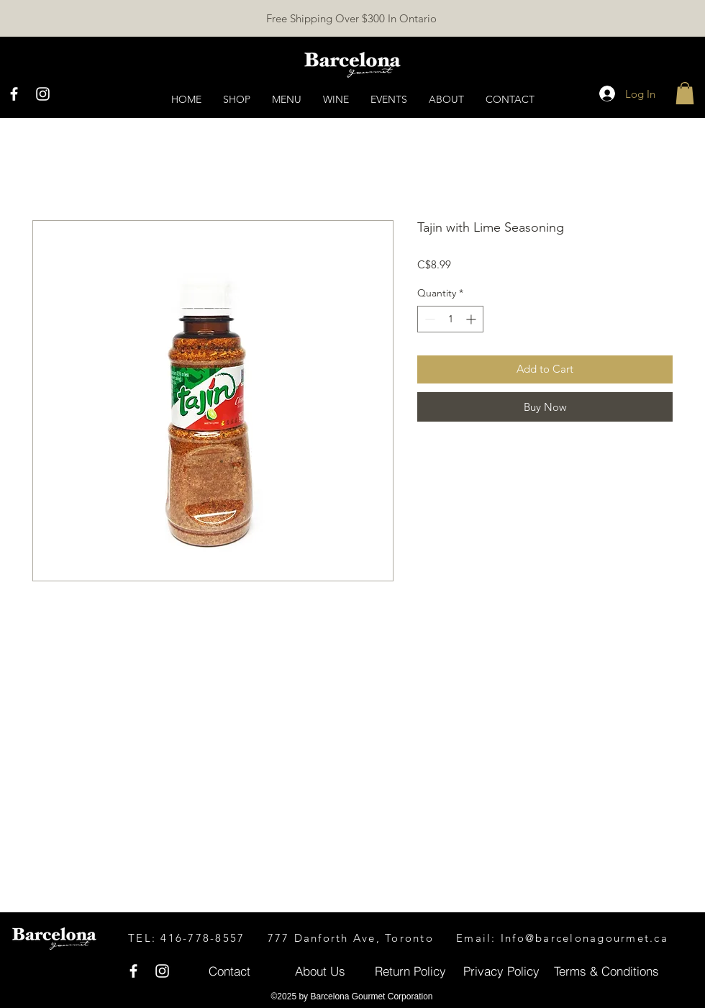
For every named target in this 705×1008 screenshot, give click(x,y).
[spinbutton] (450, 319)
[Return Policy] (410, 970)
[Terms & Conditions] (606, 970)
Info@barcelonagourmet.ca (584, 938)
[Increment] (472, 319)
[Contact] (229, 970)
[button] (685, 93)
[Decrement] (428, 319)
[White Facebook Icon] (14, 94)
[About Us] (320, 970)
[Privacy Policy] (501, 970)
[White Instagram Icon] (43, 94)
